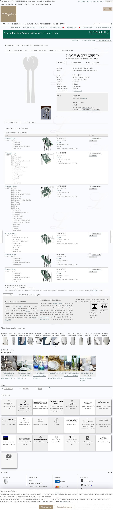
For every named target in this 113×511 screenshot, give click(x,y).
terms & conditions (38, 486)
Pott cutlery (56, 421)
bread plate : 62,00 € (55, 378)
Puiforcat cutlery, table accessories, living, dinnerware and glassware (25, 406)
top (109, 472)
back (4, 472)
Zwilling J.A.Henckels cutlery (88, 440)
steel (67, 305)
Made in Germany (57, 27)
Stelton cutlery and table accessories (25, 440)
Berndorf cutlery (72, 421)
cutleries (8, 4)
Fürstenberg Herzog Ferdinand (88, 366)
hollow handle (58, 303)
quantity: (76, 109)
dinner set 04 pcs (29, 254)
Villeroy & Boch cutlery (103, 439)
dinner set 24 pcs (29, 138)
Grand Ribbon (47, 4)
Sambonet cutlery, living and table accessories (103, 422)
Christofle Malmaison (72, 365)
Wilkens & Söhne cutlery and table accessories (103, 404)
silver (20, 306)
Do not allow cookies (64, 507)
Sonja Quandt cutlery (25, 421)
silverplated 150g (89, 40)
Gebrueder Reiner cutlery (40, 421)
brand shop (75, 40)
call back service (98, 1)
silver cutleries (15, 27)
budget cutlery (88, 27)
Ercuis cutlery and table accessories (72, 404)
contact (33, 478)
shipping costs (35, 483)
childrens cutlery (30, 27)
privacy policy (64, 501)
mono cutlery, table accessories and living (9, 440)
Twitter (87, 485)
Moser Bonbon (40, 365)
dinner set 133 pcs (29, 186)
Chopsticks (43, 27)
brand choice (16, 4)
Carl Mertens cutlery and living (72, 440)
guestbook (81, 1)
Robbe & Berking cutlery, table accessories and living (40, 404)
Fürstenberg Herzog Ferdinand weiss (25, 366)
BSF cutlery (9, 457)
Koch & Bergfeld (25, 4)
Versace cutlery (56, 439)
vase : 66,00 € (21, 378)
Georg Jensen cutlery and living (9, 404)
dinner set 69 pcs (29, 153)
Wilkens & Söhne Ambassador (9, 366)
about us (89, 1)
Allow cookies (46, 507)
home (2, 4)
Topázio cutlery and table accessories (88, 404)
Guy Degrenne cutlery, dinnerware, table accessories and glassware (88, 424)
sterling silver (44, 317)
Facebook (88, 481)
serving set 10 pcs (29, 233)
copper (28, 311)
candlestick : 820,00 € (71, 376)
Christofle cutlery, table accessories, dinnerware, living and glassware (56, 406)
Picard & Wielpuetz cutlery (40, 439)
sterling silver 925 (37, 4)
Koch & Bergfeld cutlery (9, 421)
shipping (84, 98)
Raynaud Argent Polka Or (56, 366)
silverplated (78, 91)
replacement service (104, 27)
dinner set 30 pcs (29, 269)
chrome (42, 310)
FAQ (30, 480)
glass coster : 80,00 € (8, 378)
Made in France (73, 27)
